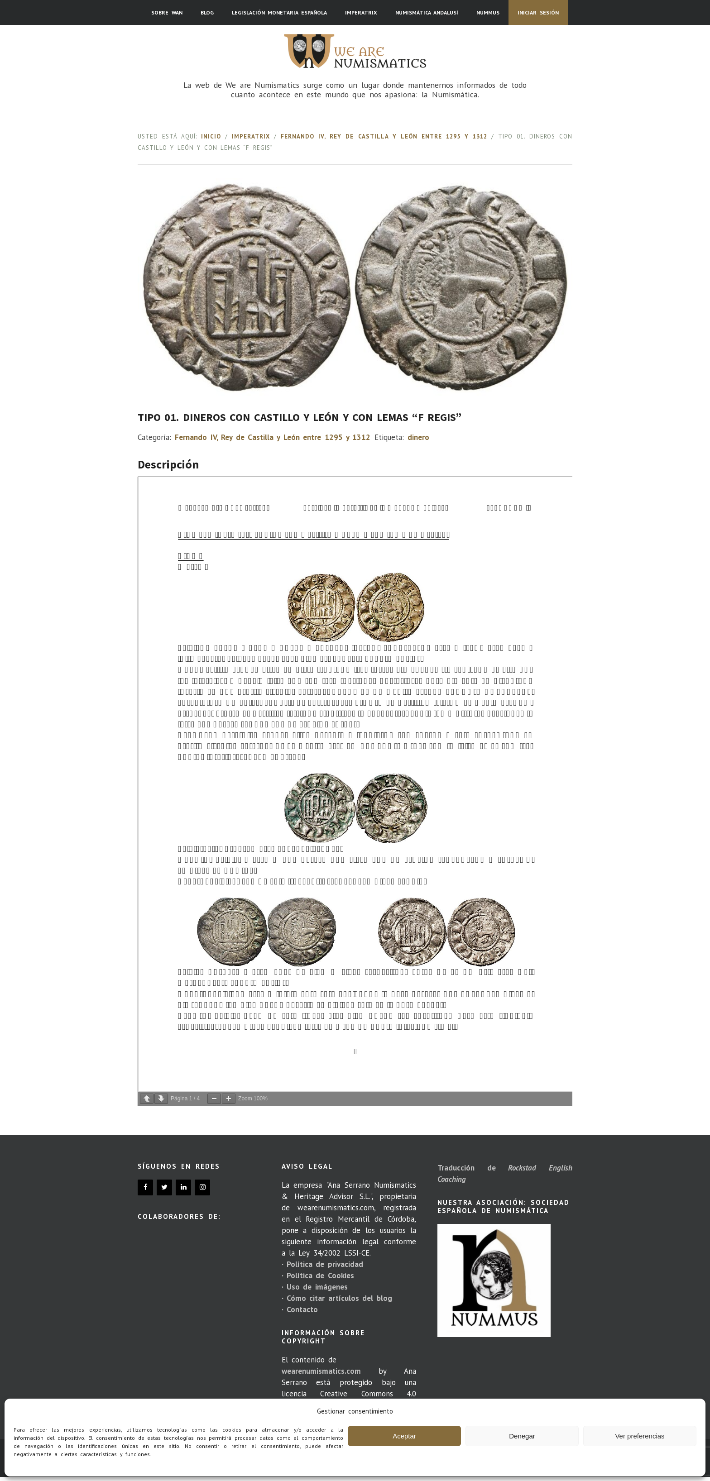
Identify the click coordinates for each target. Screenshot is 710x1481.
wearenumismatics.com (321, 1371)
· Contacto (300, 1309)
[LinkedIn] (183, 1187)
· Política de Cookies (318, 1275)
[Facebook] (145, 1187)
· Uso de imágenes (315, 1287)
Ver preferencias (639, 1436)
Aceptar (404, 1436)
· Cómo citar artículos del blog (337, 1298)
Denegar (522, 1436)
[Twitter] (164, 1187)
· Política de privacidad (322, 1264)
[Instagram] (202, 1187)
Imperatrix (251, 136)
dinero (418, 437)
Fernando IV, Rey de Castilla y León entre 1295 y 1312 (384, 136)
